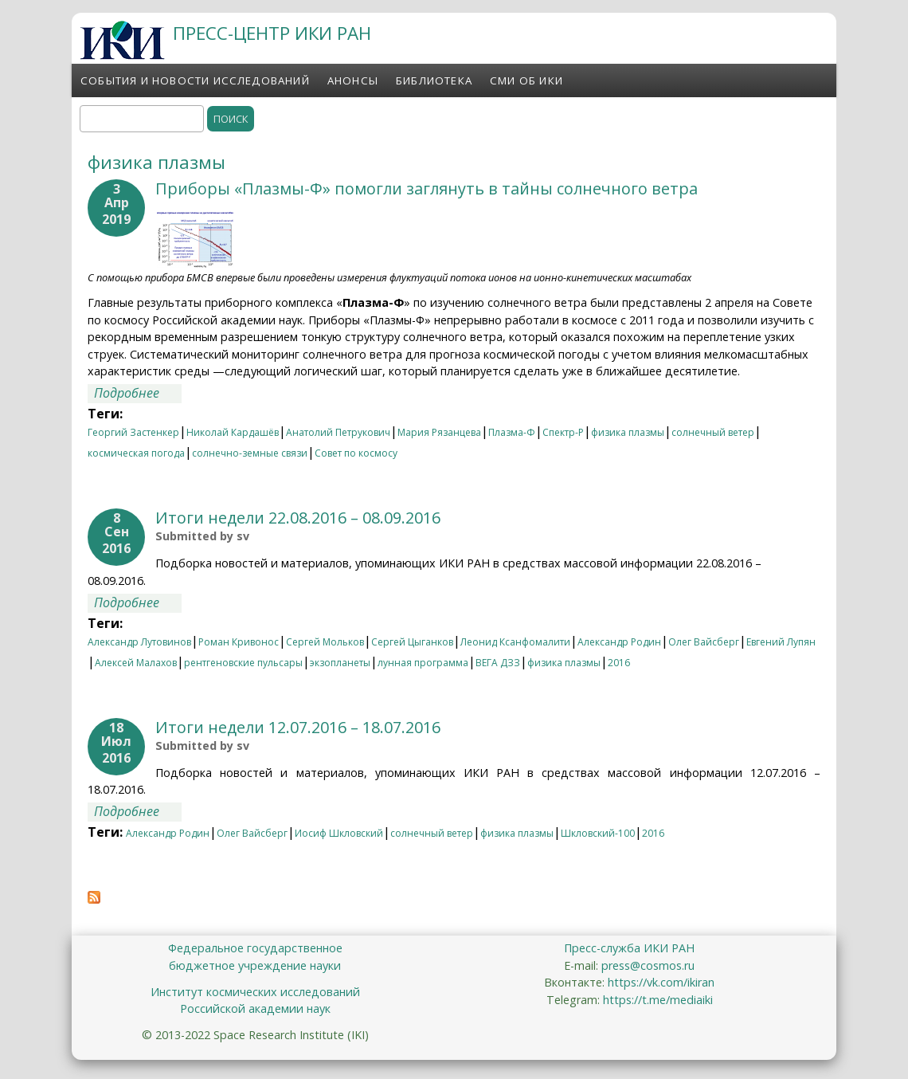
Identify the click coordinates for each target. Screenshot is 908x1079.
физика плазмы (627, 432)
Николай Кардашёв (232, 432)
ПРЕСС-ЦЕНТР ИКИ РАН (272, 33)
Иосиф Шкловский (339, 833)
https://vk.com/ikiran (661, 982)
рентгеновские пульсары (243, 662)
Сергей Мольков (325, 642)
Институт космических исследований (255, 991)
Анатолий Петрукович (338, 432)
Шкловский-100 (598, 833)
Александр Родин (619, 642)
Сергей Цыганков (412, 642)
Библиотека (434, 80)
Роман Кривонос (238, 642)
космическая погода (136, 453)
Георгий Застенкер (133, 432)
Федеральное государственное (255, 947)
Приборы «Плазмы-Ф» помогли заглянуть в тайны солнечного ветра (426, 188)
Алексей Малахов (136, 662)
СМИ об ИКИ (526, 80)
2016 (619, 662)
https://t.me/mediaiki (658, 999)
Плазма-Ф (511, 432)
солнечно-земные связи (249, 453)
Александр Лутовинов (139, 642)
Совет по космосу (356, 453)
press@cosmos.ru (648, 965)
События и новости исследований (195, 80)
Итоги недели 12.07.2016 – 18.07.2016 (297, 727)
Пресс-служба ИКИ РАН (629, 947)
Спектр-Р (563, 432)
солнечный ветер (712, 432)
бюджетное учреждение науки (255, 965)
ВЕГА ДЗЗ (498, 662)
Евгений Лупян (781, 642)
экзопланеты (340, 662)
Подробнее (138, 393)
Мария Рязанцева (439, 432)
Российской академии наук (255, 1008)
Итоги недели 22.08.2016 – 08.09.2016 (297, 517)
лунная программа (423, 662)
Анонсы (352, 80)
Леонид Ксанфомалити (515, 642)
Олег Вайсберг (703, 642)
